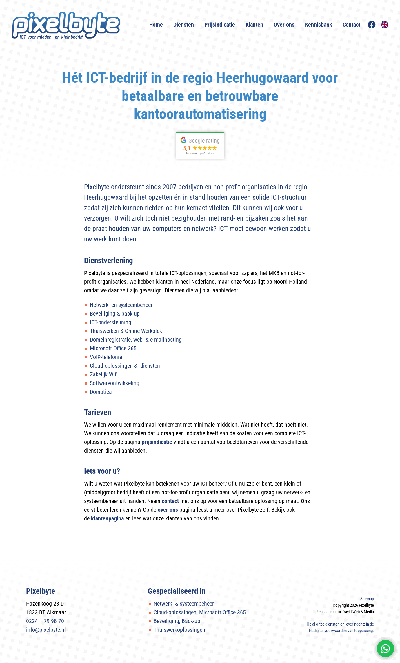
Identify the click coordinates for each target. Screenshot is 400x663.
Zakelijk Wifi (104, 374)
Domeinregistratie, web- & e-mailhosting (136, 339)
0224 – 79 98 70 (45, 621)
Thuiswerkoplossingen (179, 629)
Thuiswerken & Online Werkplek (126, 330)
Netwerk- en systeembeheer (121, 304)
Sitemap (367, 598)
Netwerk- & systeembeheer (184, 603)
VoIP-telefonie (106, 357)
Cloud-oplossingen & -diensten (125, 365)
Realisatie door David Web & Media (345, 611)
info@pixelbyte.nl (46, 629)
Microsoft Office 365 (113, 348)
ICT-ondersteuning (110, 322)
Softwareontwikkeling (114, 383)
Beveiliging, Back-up (177, 621)
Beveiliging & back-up (115, 313)
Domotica (101, 391)
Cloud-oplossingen (175, 612)
